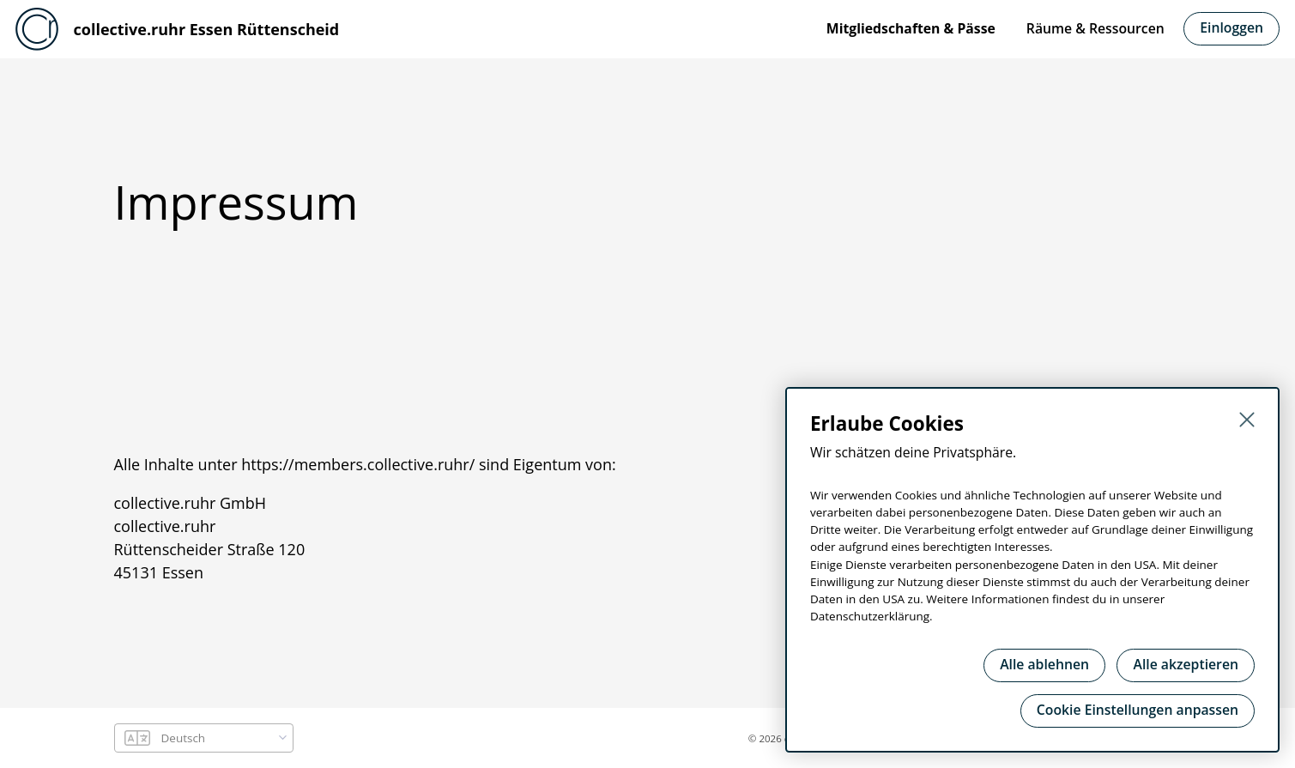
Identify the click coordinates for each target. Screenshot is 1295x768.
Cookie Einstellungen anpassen (1137, 709)
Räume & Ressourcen (1095, 28)
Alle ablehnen (1044, 664)
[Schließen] (1247, 420)
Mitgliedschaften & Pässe (910, 28)
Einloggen (1231, 27)
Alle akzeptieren (1185, 664)
